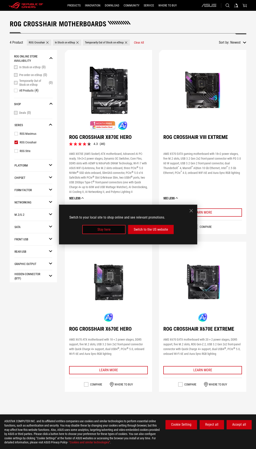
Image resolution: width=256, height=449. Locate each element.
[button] (39, 43)
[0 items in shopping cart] (244, 5)
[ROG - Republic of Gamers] (26, 5)
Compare (206, 226)
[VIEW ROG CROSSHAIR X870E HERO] (108, 90)
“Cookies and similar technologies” (89, 442)
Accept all (239, 424)
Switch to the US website (151, 229)
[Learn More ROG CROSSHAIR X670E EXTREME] (202, 370)
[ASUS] (209, 5)
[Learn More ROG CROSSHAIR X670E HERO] (108, 370)
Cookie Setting (181, 424)
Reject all (211, 424)
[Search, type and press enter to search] (227, 5)
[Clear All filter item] (139, 42)
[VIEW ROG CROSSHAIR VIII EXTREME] (203, 90)
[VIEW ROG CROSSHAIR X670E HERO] (108, 282)
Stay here (104, 229)
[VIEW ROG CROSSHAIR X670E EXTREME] (203, 282)
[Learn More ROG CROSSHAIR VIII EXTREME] (202, 212)
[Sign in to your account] (236, 5)
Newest (235, 42)
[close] (191, 210)
